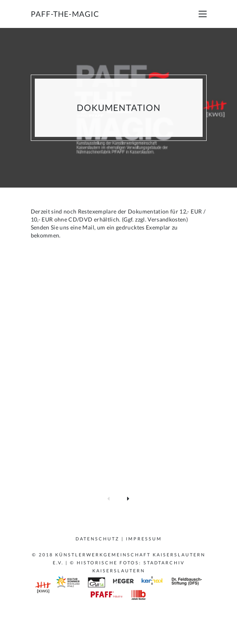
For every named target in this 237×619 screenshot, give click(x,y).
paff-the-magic (65, 13)
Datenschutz (97, 538)
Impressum (144, 538)
